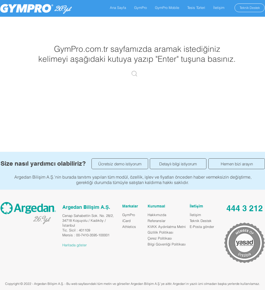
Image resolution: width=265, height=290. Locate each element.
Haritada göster (74, 245)
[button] (140, 7)
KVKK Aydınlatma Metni (167, 226)
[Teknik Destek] (250, 8)
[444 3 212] (244, 208)
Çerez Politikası (160, 238)
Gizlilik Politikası (160, 232)
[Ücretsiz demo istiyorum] (119, 163)
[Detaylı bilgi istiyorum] (178, 163)
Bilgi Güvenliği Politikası (167, 244)
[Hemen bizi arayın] (236, 163)
